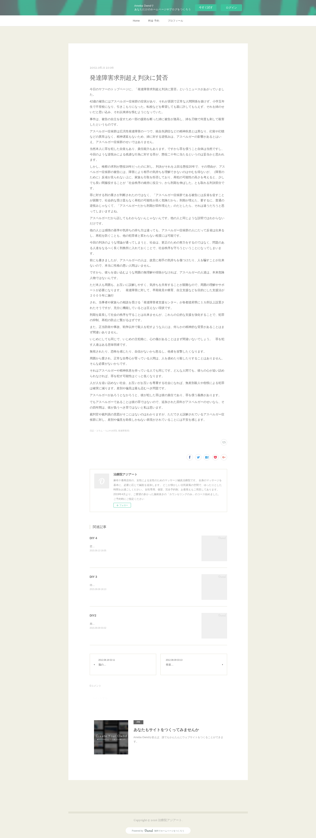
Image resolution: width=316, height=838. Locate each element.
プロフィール (175, 20)
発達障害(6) (123, 430)
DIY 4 (93, 538)
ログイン (231, 7)
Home (136, 20)
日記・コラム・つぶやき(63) (103, 430)
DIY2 (93, 615)
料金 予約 (153, 20)
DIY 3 (93, 576)
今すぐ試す (206, 7)
